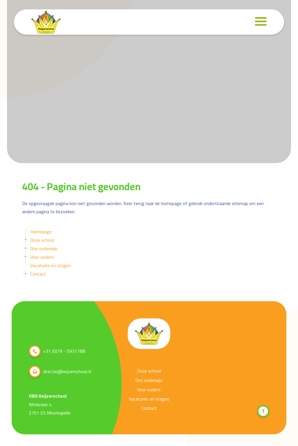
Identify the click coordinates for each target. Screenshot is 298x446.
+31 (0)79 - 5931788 (57, 351)
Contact (38, 274)
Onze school (42, 240)
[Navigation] (261, 21)
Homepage (41, 232)
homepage (171, 203)
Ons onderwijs (44, 248)
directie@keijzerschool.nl (60, 372)
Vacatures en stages (50, 265)
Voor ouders (42, 257)
